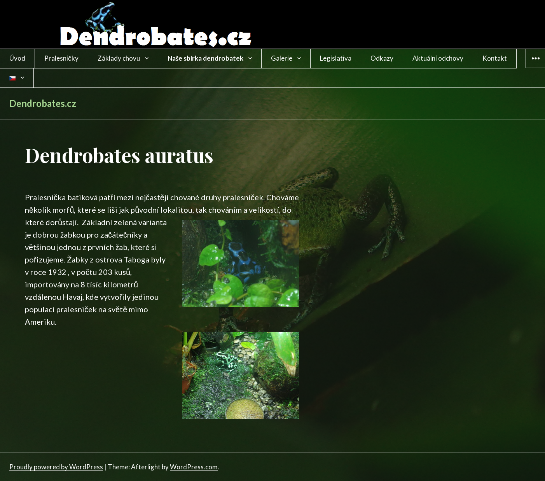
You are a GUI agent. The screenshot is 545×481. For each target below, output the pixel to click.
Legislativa (335, 58)
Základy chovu (119, 58)
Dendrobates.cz (42, 103)
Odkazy (381, 58)
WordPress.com (194, 467)
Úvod (17, 58)
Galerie (281, 58)
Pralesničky (61, 58)
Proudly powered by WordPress (56, 467)
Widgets (535, 67)
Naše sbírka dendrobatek (205, 58)
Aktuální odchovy (437, 58)
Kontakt (494, 58)
